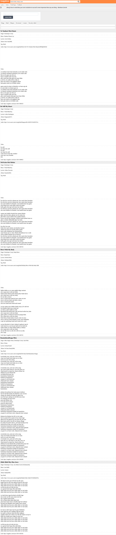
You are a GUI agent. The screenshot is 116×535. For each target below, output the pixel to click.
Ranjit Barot (16, 252)
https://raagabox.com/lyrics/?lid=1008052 (13, 159)
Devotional (18, 23)
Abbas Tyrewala (8, 170)
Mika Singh (7, 340)
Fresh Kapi (13, 5)
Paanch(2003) (8, 173)
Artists (7, 5)
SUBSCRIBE (8, 17)
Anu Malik (16, 464)
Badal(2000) (7, 472)
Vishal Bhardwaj (8, 111)
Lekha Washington (9, 114)
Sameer (6, 470)
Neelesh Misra (8, 257)
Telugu (2, 23)
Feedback (19, 5)
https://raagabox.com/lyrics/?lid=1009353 (13, 103)
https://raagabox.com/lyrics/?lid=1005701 (13, 335)
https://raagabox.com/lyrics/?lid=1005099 (13, 459)
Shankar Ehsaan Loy (9, 36)
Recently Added (32, 23)
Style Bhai (26, 340)
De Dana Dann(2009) (10, 348)
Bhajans (12, 23)
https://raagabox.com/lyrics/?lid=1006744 (13, 247)
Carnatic (25, 23)
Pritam (12, 340)
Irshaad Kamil (8, 345)
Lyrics (2, 5)
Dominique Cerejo (8, 33)
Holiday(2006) (8, 260)
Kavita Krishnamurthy (24, 464)
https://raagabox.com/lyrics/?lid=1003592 (13, 533)
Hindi (7, 23)
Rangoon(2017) (8, 117)
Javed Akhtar (8, 39)
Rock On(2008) (8, 41)
